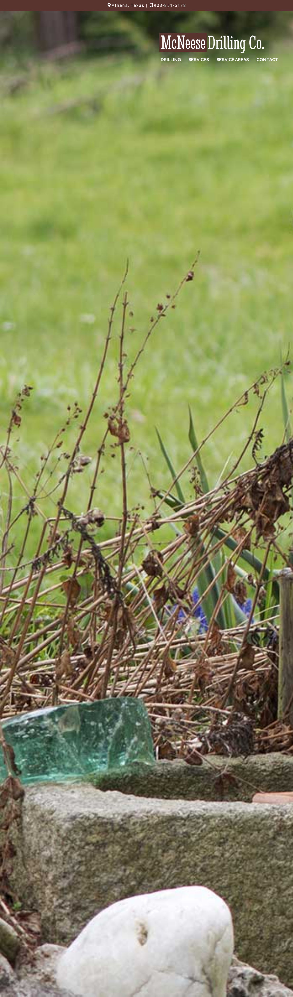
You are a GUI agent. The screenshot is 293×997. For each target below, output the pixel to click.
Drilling (171, 59)
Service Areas (233, 59)
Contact (267, 59)
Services (199, 59)
